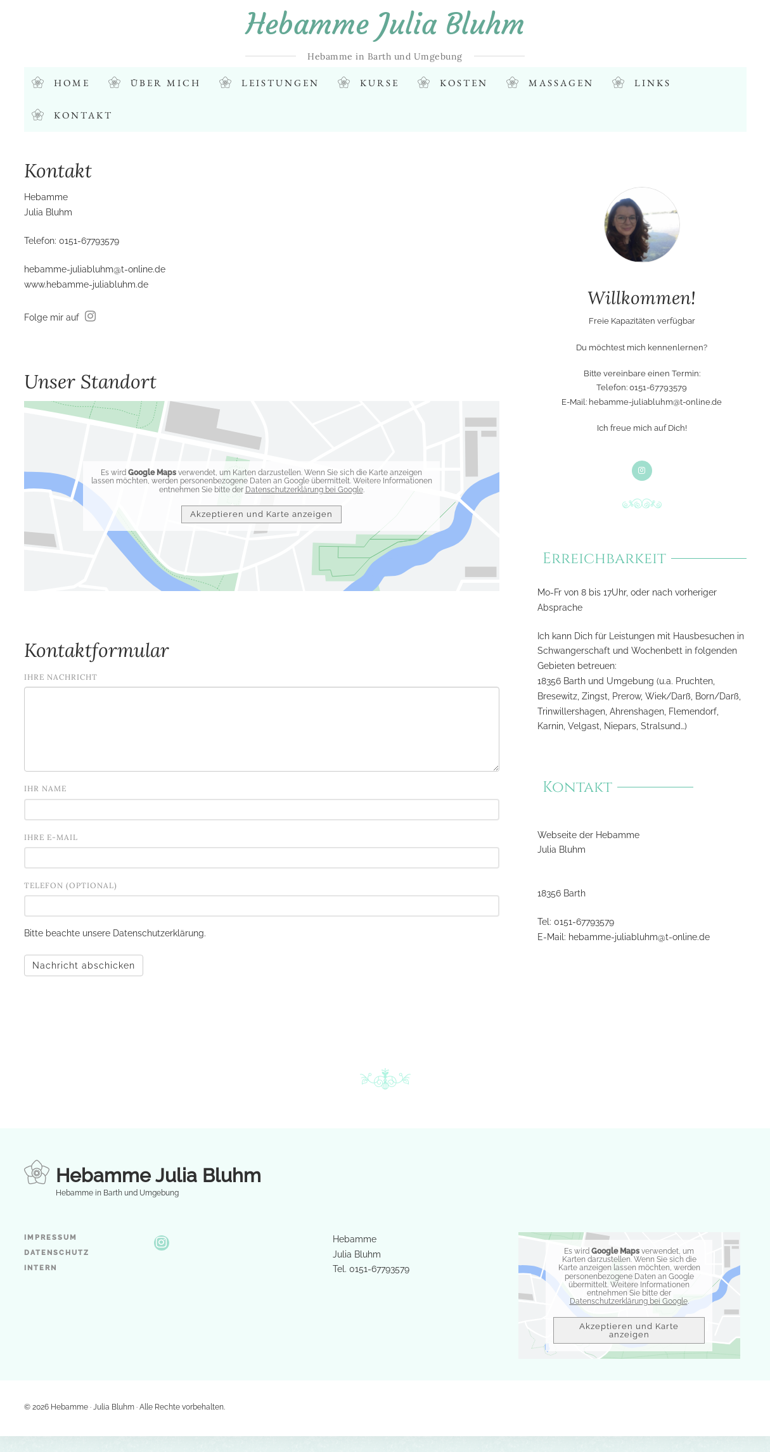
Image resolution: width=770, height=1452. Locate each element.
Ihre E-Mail (51, 837)
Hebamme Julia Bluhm (385, 24)
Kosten (464, 83)
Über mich (166, 83)
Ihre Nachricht (61, 677)
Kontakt (83, 116)
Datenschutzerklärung (158, 934)
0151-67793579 (584, 922)
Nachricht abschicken (83, 966)
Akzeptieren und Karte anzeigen (261, 514)
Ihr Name (45, 789)
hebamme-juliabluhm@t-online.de (94, 269)
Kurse (379, 83)
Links (652, 83)
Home (72, 83)
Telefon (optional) (70, 885)
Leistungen (280, 83)
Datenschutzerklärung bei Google (304, 489)
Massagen (561, 83)
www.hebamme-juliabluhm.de (86, 284)
